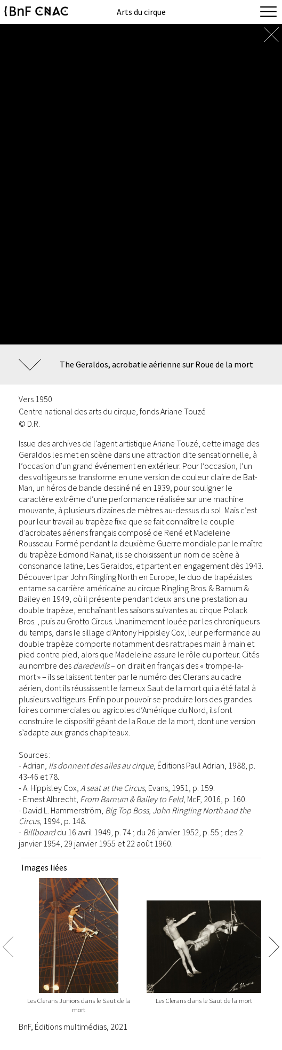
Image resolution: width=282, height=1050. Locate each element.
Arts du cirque (141, 11)
